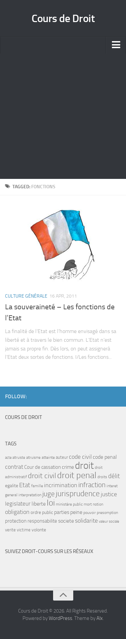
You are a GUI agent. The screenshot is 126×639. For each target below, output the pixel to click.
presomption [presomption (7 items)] (107, 512)
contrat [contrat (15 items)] (14, 466)
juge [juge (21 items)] (48, 494)
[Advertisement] (63, 116)
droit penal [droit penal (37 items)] (76, 475)
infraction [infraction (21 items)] (92, 485)
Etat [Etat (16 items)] (24, 485)
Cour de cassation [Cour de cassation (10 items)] (42, 467)
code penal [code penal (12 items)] (105, 457)
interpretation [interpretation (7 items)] (29, 495)
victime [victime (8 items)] (24, 529)
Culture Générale (26, 296)
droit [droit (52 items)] (84, 465)
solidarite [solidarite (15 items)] (86, 520)
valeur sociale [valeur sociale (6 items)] (109, 521)
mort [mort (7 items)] (88, 504)
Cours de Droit (63, 18)
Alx (99, 618)
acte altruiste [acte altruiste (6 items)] (15, 457)
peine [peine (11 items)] (76, 512)
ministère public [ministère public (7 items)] (69, 504)
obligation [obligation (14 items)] (17, 512)
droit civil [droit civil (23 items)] (42, 475)
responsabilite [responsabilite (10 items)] (42, 521)
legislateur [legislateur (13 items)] (18, 503)
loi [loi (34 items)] (51, 503)
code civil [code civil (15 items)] (80, 456)
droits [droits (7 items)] (102, 476)
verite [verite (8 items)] (10, 529)
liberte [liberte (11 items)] (39, 504)
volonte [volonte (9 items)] (39, 530)
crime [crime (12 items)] (68, 467)
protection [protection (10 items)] (16, 521)
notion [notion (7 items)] (98, 504)
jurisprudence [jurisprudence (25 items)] (78, 493)
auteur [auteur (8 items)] (62, 457)
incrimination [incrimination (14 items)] (60, 485)
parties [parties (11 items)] (61, 512)
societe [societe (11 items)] (66, 521)
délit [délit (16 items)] (114, 476)
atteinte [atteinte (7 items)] (48, 457)
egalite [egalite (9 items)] (11, 486)
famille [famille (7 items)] (37, 486)
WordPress (60, 618)
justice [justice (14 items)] (109, 494)
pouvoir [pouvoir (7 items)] (89, 512)
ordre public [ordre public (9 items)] (42, 512)
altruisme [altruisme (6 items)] (33, 457)
